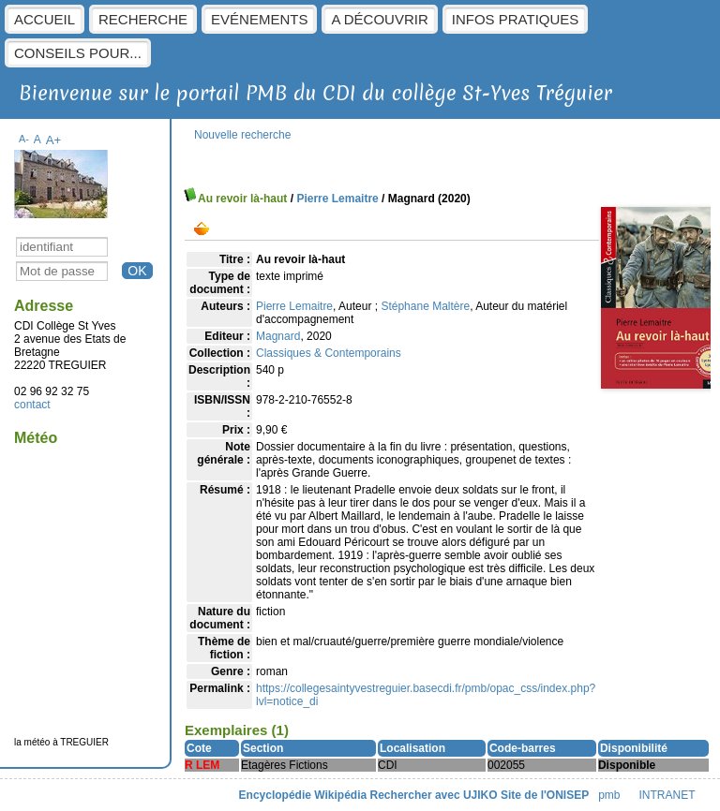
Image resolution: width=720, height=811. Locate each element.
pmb (609, 795)
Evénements (259, 19)
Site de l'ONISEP (545, 795)
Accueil (44, 19)
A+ (54, 140)
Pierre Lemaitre (337, 198)
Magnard (278, 336)
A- (24, 138)
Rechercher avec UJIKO (434, 795)
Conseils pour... (78, 53)
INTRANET (667, 795)
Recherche (143, 19)
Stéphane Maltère (425, 306)
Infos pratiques (515, 19)
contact (32, 404)
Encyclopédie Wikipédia (303, 795)
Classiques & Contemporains (328, 353)
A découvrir (379, 19)
